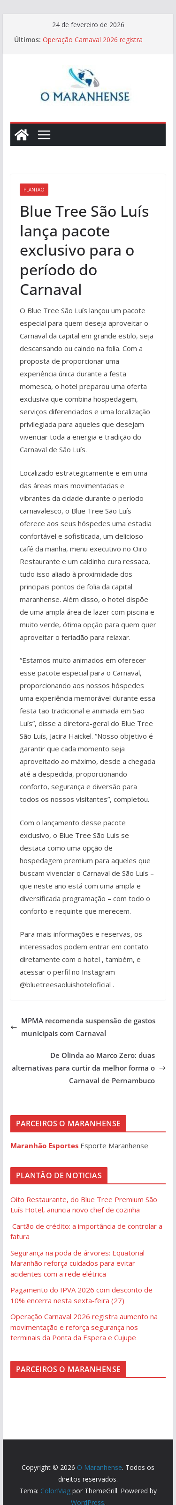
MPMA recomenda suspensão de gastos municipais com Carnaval (82, 1027)
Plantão (34, 189)
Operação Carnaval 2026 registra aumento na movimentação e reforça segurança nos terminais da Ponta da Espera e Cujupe (84, 1327)
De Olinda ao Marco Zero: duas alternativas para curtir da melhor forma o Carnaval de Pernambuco (89, 1067)
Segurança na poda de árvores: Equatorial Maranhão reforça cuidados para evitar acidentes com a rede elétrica (77, 1263)
